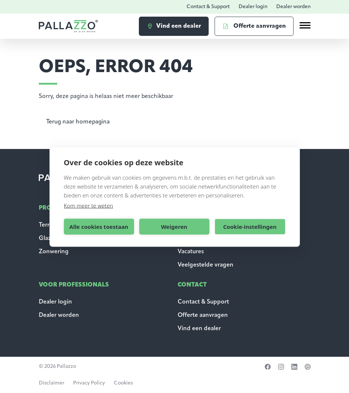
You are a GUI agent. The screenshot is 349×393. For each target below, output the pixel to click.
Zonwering (54, 252)
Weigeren (174, 226)
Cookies (123, 383)
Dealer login (253, 7)
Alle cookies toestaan (98, 226)
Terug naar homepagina (78, 122)
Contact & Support (208, 7)
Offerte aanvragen (203, 315)
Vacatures (191, 252)
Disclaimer (51, 383)
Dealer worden (293, 7)
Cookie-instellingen (250, 226)
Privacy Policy (89, 383)
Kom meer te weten (88, 205)
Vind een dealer (199, 329)
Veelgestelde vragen (205, 265)
